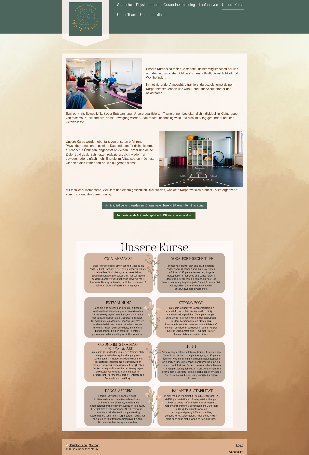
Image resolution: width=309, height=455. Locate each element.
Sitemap (94, 445)
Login (239, 445)
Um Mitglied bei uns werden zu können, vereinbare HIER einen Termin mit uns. (154, 205)
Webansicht (235, 451)
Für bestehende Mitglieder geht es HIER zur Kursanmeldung (154, 215)
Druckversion (76, 445)
